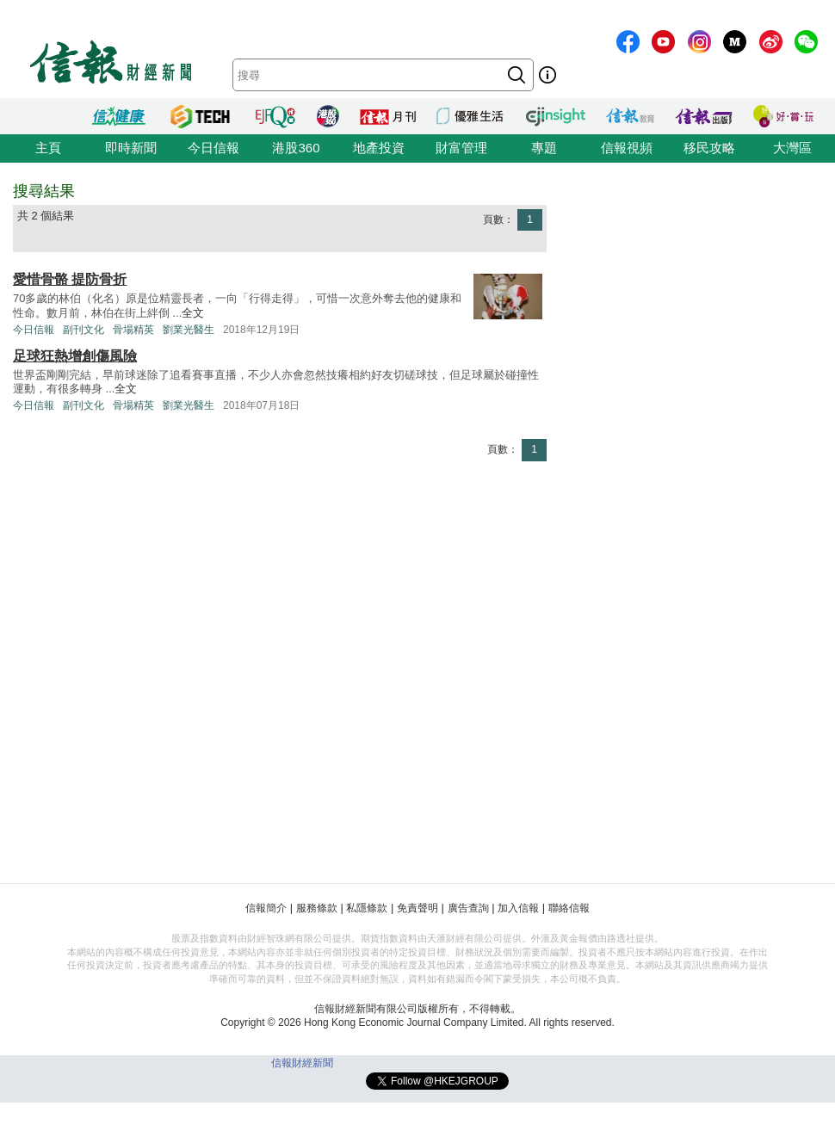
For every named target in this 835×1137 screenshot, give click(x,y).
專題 (544, 147)
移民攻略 (709, 147)
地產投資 (379, 147)
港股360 (295, 147)
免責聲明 (417, 908)
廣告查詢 (468, 908)
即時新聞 (131, 147)
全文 (193, 312)
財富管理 (461, 147)
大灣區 (792, 147)
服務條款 (316, 908)
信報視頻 (627, 147)
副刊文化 (83, 330)
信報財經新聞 (302, 1063)
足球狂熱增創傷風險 (75, 356)
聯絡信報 (569, 908)
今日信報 (213, 147)
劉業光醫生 (188, 330)
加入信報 (518, 908)
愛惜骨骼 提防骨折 (70, 279)
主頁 (48, 147)
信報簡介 (266, 908)
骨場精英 (133, 330)
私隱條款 (366, 908)
